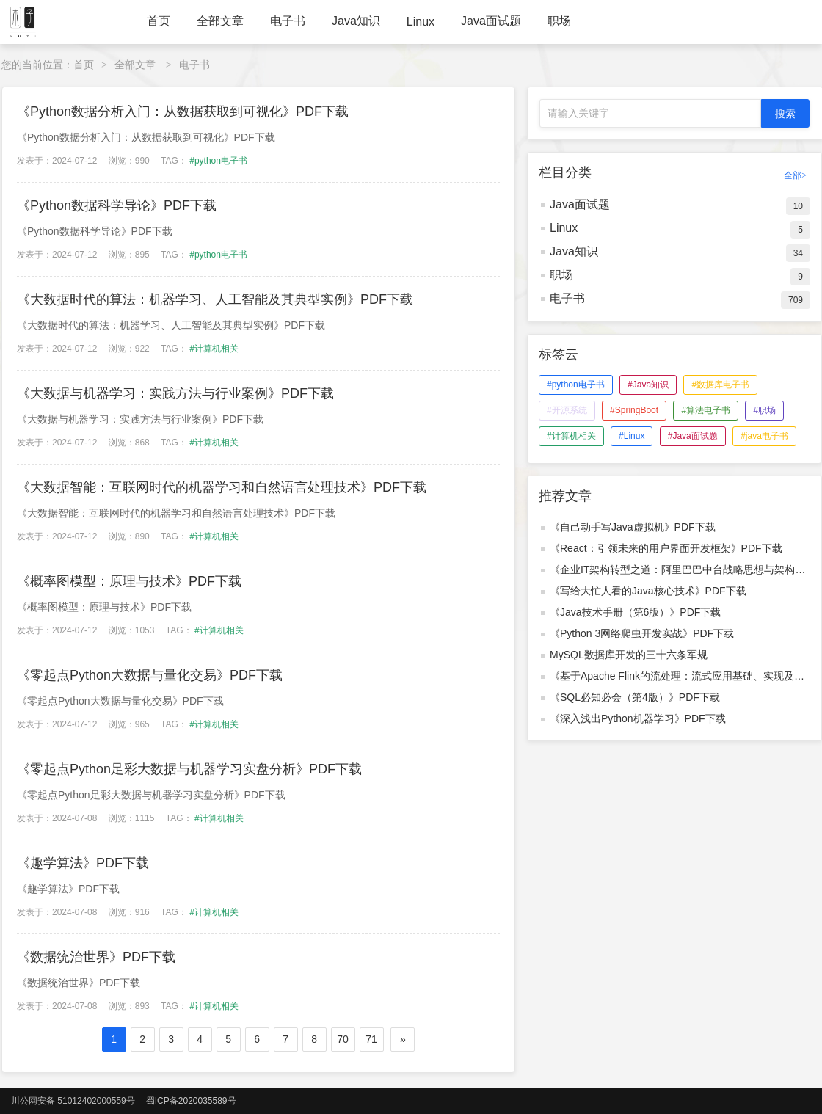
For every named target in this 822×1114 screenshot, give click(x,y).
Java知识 (356, 21)
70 (343, 1039)
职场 (559, 21)
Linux (420, 21)
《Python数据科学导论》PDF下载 (117, 205)
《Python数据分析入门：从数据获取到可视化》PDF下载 (183, 111)
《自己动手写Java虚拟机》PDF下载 (633, 527)
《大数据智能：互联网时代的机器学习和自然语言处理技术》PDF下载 (221, 487)
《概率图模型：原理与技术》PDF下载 (129, 581)
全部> (795, 175)
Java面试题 (491, 21)
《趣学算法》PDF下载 (83, 863)
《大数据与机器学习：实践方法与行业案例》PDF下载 (175, 393)
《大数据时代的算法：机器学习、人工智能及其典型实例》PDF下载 (215, 299)
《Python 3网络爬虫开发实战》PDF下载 (642, 633)
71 (371, 1039)
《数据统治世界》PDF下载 (96, 957)
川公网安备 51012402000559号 (73, 1101)
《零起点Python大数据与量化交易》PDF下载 (150, 675)
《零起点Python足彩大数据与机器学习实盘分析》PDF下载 (189, 769)
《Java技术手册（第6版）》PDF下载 (635, 612)
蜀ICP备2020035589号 (191, 1101)
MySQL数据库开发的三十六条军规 (629, 654)
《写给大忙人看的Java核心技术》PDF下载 (648, 591)
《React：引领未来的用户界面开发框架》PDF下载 (666, 548)
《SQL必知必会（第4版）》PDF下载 (635, 697)
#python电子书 (218, 161)
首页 (158, 21)
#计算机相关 (214, 348)
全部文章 (220, 21)
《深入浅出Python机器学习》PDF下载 (638, 718)
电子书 (287, 21)
